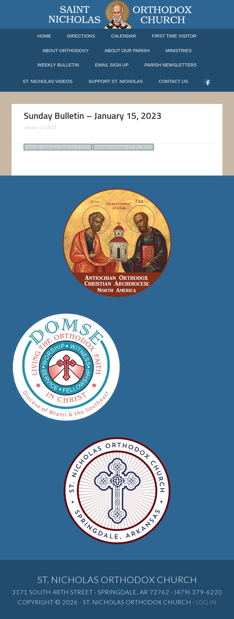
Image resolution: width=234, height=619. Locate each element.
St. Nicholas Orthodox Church (117, 14)
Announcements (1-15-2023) (123, 147)
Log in (206, 602)
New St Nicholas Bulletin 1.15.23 (58, 147)
